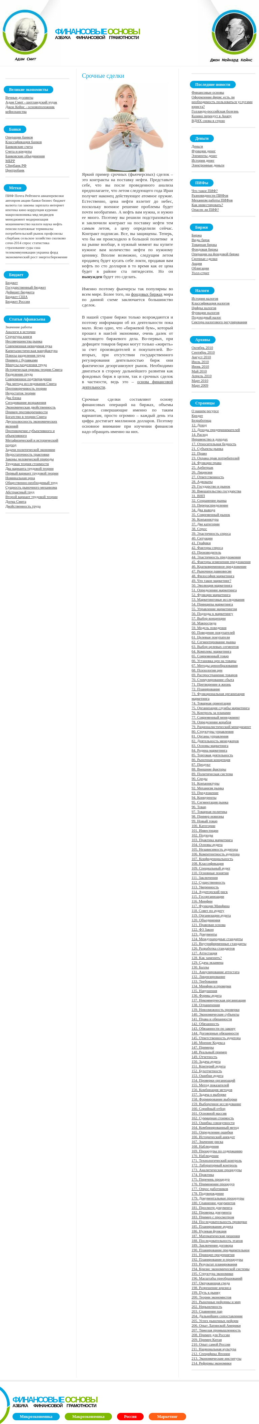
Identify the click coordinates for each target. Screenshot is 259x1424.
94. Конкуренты (204, 797)
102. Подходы (202, 835)
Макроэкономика (88, 1416)
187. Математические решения (216, 1236)
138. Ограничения (206, 1005)
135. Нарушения (204, 991)
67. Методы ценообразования (215, 665)
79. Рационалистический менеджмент (221, 727)
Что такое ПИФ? (205, 191)
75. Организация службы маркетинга (221, 708)
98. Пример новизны (208, 816)
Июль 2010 (200, 362)
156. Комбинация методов (212, 1090)
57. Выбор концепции (209, 618)
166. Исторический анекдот (213, 1137)
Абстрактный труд (19, 492)
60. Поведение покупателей (213, 632)
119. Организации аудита (211, 915)
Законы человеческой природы (29, 459)
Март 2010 (200, 380)
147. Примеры (203, 1047)
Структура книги (18, 336)
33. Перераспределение (210, 505)
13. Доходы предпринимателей (216, 430)
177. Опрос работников (210, 1189)
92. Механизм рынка (208, 788)
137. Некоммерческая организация (219, 1000)
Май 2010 (199, 371)
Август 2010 (201, 357)
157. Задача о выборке (209, 1094)
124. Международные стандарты (217, 939)
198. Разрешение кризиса (211, 1288)
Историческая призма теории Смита (33, 369)
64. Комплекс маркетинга (211, 651)
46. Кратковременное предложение (219, 566)
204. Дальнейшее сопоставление (217, 1316)
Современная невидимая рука (28, 346)
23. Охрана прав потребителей (215, 458)
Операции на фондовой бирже (215, 254)
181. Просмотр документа (212, 1207)
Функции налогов (206, 312)
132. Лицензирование (208, 976)
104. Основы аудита (207, 844)
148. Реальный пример (209, 1052)
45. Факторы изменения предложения (221, 562)
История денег (203, 160)
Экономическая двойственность (30, 407)
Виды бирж (201, 240)
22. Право (199, 453)
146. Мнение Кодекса (208, 1042)
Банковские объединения (25, 156)
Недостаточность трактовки (27, 454)
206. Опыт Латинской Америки (216, 1325)
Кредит (197, 415)
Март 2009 (200, 385)
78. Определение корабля (211, 722)
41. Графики (201, 543)
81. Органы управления (210, 736)
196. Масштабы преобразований (217, 1278)
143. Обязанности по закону (213, 1028)
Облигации (200, 268)
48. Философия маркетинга (213, 576)
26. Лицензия (202, 472)
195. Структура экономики (212, 1273)
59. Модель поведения (209, 628)
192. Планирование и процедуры (217, 1259)
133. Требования (205, 981)
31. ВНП (198, 496)
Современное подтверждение (28, 379)
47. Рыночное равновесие (212, 571)
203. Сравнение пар (207, 1311)
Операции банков (19, 137)
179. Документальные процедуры (218, 1198)
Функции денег (204, 151)
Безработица (201, 420)
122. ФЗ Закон (203, 929)
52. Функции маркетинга (211, 595)
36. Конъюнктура (205, 519)
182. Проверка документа (211, 1212)
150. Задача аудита (206, 1061)
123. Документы (204, 934)
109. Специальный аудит (211, 868)
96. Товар (199, 807)
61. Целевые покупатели (211, 637)
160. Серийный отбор (208, 1108)
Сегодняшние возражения (25, 402)
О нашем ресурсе (205, 411)
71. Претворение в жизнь (211, 684)
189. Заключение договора (212, 1245)
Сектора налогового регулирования (219, 322)
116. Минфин (202, 901)
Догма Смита (15, 501)
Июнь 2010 (200, 366)
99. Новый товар (205, 821)
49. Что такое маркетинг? (211, 580)
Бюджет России (17, 301)
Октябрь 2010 (202, 347)
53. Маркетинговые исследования (218, 599)
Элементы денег (204, 156)
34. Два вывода (203, 510)
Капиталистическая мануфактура (31, 351)
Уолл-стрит (200, 273)
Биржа (197, 235)
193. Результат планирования (214, 1264)
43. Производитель (206, 552)
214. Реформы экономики (211, 1363)
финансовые (97, 31)
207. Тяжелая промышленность (216, 1330)
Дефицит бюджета (19, 292)
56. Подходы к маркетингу (212, 613)
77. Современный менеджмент (216, 717)
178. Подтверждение (208, 1193)
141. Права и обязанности (212, 1019)
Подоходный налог (206, 317)
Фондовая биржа (205, 249)
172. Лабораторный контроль (214, 1165)
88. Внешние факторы (209, 769)
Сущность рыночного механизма (31, 487)
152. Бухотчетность (207, 1071)
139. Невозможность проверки (215, 1009)
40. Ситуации (202, 538)
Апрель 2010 (201, 376)
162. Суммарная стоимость (213, 1118)
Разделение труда (19, 374)
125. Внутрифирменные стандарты (219, 943)
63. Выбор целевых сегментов (215, 646)
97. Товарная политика (209, 811)
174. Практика (203, 1174)
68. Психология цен (207, 670)
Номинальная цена (20, 478)
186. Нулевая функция (209, 1231)
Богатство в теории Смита (26, 417)
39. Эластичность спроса (211, 533)
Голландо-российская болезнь (215, 111)
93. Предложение (205, 793)
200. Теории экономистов (211, 1297)
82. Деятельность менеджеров (215, 741)
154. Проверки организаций (213, 1080)
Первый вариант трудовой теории (31, 473)
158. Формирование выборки (214, 1099)
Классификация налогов (211, 303)
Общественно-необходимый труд (31, 483)
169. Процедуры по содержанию (217, 1151)
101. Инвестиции (205, 830)
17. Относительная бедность (214, 444)
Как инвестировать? (207, 205)
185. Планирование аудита (212, 1226)
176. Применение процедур (213, 1184)
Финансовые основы (208, 92)
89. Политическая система (212, 774)
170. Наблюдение (205, 1156)
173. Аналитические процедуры (217, 1170)
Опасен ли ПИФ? (205, 209)
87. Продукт (201, 764)
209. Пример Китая (207, 1339)
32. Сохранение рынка (209, 500)
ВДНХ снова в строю (208, 121)
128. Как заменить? (207, 958)
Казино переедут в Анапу (212, 116)
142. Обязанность (205, 1024)
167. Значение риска (207, 1141)
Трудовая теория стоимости (27, 464)
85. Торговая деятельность (212, 755)
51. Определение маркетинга (214, 590)
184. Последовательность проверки (219, 1222)
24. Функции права (207, 463)
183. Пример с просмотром (213, 1217)
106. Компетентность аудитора (215, 854)
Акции (197, 263)
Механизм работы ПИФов (212, 200)
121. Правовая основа (209, 925)
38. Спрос (199, 529)
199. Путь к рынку (206, 1292)
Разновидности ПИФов (210, 195)
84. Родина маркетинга (209, 750)
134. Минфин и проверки (211, 986)
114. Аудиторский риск (210, 892)
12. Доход (199, 425)
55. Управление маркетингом (214, 609)
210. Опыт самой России (211, 1344)
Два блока (13, 398)
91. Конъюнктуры (206, 783)
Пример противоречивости (26, 412)
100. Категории (203, 826)
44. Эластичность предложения (216, 557)
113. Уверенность (205, 887)
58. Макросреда (204, 623)
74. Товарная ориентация (211, 703)
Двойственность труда (22, 506)
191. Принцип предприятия (213, 1255)
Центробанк (14, 170)
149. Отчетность (204, 1057)
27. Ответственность (208, 477)
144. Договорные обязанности (215, 1033)
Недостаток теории (20, 393)
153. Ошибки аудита (207, 1075)
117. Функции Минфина (211, 906)
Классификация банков (23, 142)
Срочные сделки (205, 259)
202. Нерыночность (207, 1306)
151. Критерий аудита (209, 1066)
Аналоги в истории (20, 332)
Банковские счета (19, 146)
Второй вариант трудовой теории (31, 497)
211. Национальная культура (214, 1349)
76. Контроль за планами (211, 712)
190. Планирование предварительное (221, 1250)
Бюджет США (16, 297)
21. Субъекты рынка (207, 448)
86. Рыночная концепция (211, 760)
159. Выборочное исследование (216, 1104)
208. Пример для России (211, 1335)
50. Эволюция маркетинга (212, 585)
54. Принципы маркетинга (212, 604)
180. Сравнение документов (213, 1203)
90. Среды (199, 778)
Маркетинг (167, 1416)
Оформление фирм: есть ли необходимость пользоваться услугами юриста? (222, 101)
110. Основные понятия (210, 873)
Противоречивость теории (26, 388)
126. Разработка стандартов (213, 948)
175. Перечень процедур (211, 1179)
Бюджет (11, 282)
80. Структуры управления (213, 731)
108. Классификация (208, 863)
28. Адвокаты (202, 481)
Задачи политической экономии (30, 450)
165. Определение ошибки (212, 1132)
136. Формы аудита (207, 995)
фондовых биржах (147, 294)
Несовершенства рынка (23, 341)
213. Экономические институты (216, 1358)
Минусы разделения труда (26, 365)
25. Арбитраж (202, 467)
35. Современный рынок (211, 514)
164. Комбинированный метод (215, 1127)
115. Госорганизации (208, 896)
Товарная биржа (204, 244)
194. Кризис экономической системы (221, 1269)
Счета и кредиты (18, 151)
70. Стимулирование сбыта (213, 679)
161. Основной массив (209, 1113)
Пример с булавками (21, 360)
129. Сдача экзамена (207, 962)
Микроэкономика (36, 1416)
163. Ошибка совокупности (213, 1123)
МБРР (10, 161)
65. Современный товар (210, 656)
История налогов (205, 298)
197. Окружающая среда (211, 1283)
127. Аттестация (204, 953)
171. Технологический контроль (217, 1160)
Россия (130, 1416)
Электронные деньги (208, 165)
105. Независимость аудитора (215, 849)
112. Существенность (208, 882)
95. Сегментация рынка (210, 802)
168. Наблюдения (205, 1146)
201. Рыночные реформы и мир (216, 1302)
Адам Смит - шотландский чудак (31, 102)
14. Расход (200, 434)
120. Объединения (206, 920)
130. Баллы (200, 967)
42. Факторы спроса (207, 547)
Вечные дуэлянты (19, 97)
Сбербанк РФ (15, 165)
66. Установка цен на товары (214, 661)
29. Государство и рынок (211, 486)
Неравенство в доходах (210, 439)
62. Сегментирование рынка (214, 642)
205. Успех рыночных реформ (215, 1321)
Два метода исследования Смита (31, 384)
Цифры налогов (204, 308)
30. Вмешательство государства (216, 491)
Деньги (197, 146)
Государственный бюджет (25, 287)
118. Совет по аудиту (208, 910)
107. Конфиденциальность (212, 859)
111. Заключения (205, 877)
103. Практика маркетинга (212, 840)
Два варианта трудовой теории (29, 468)
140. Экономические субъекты (215, 1014)
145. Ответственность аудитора (216, 1038)
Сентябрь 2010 (203, 352)
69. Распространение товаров (214, 675)
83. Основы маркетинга (210, 745)
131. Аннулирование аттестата (215, 972)
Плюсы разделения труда (25, 355)
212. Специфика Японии (211, 1354)
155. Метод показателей (210, 1085)
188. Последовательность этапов (217, 1240)
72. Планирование (206, 689)
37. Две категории (206, 524)
